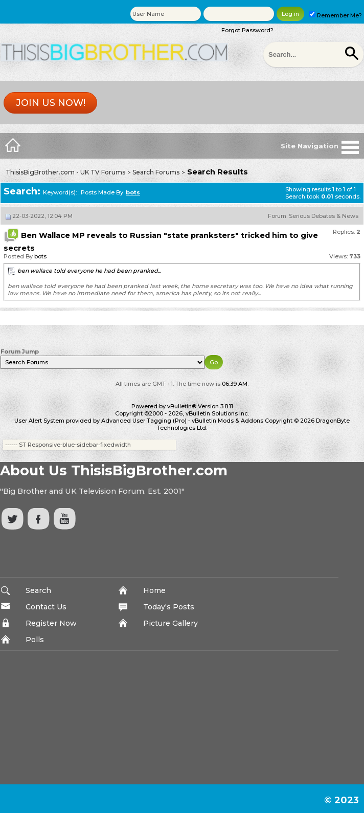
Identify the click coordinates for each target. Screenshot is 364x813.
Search (38, 590)
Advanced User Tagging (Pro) (144, 420)
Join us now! (50, 102)
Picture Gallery (170, 623)
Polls (35, 639)
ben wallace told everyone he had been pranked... (89, 270)
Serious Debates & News (323, 215)
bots (40, 256)
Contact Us (46, 606)
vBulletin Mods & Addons (227, 420)
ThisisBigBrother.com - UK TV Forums (65, 172)
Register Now (51, 623)
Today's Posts (168, 606)
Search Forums (155, 172)
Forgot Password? (247, 30)
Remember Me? (335, 15)
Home (154, 590)
